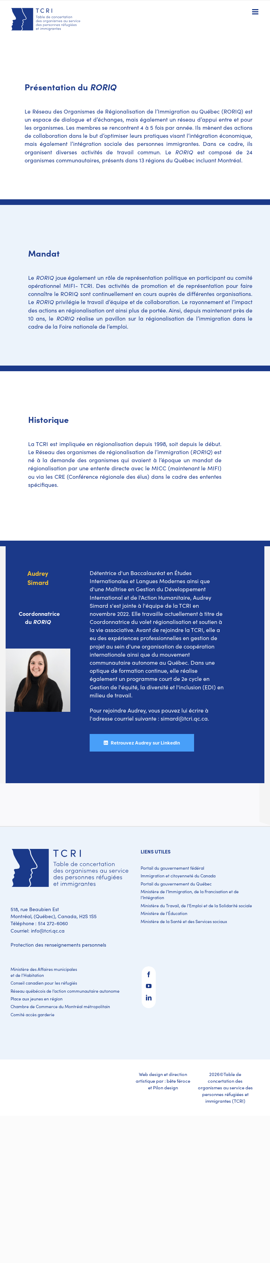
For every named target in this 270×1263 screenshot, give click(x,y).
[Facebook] (149, 974)
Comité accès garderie (32, 1014)
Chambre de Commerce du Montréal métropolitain (60, 1006)
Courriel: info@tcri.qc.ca (38, 930)
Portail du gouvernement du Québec (176, 884)
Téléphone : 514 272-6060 (39, 923)
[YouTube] (149, 986)
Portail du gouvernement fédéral (172, 868)
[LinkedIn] (149, 997)
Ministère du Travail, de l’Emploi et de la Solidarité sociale (196, 905)
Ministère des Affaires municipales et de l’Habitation (44, 972)
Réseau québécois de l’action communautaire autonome (65, 991)
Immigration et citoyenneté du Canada (178, 875)
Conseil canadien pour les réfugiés (44, 983)
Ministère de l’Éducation (164, 913)
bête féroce (178, 1081)
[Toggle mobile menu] (255, 11)
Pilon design (165, 1087)
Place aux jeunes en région (37, 998)
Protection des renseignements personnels (58, 944)
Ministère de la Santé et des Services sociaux (184, 921)
